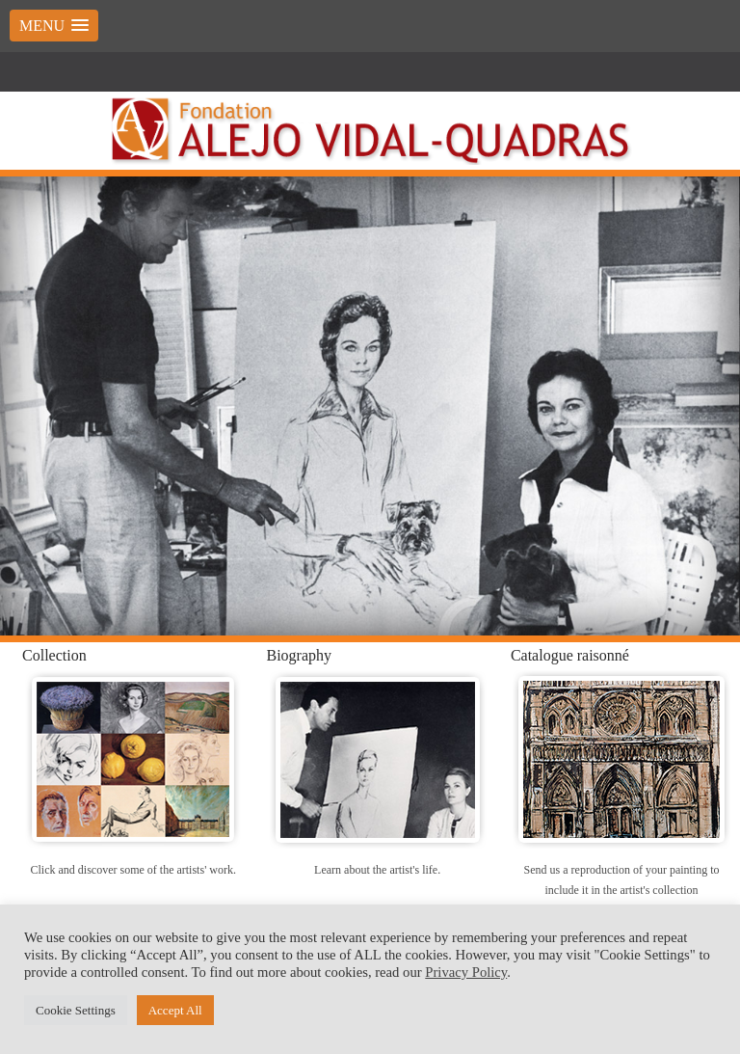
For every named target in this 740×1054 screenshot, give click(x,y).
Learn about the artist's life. (377, 870)
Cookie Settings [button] (76, 1010)
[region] (370, 405)
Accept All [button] (175, 1010)
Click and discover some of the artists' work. (133, 870)
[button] (54, 25)
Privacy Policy (466, 972)
